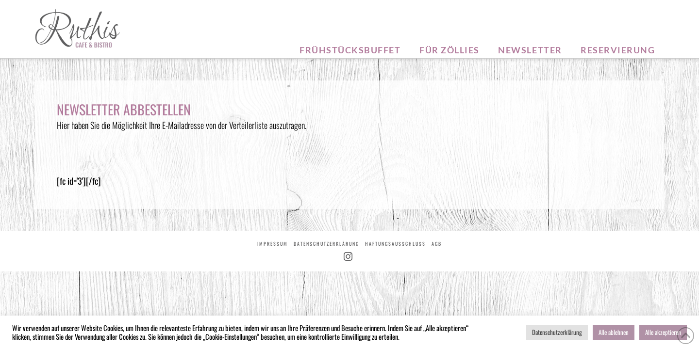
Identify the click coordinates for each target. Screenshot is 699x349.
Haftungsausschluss (395, 243)
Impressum (272, 243)
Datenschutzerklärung (326, 243)
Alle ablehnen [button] (614, 332)
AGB (437, 243)
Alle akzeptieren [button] (663, 332)
